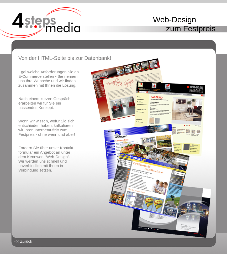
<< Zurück (23, 241)
